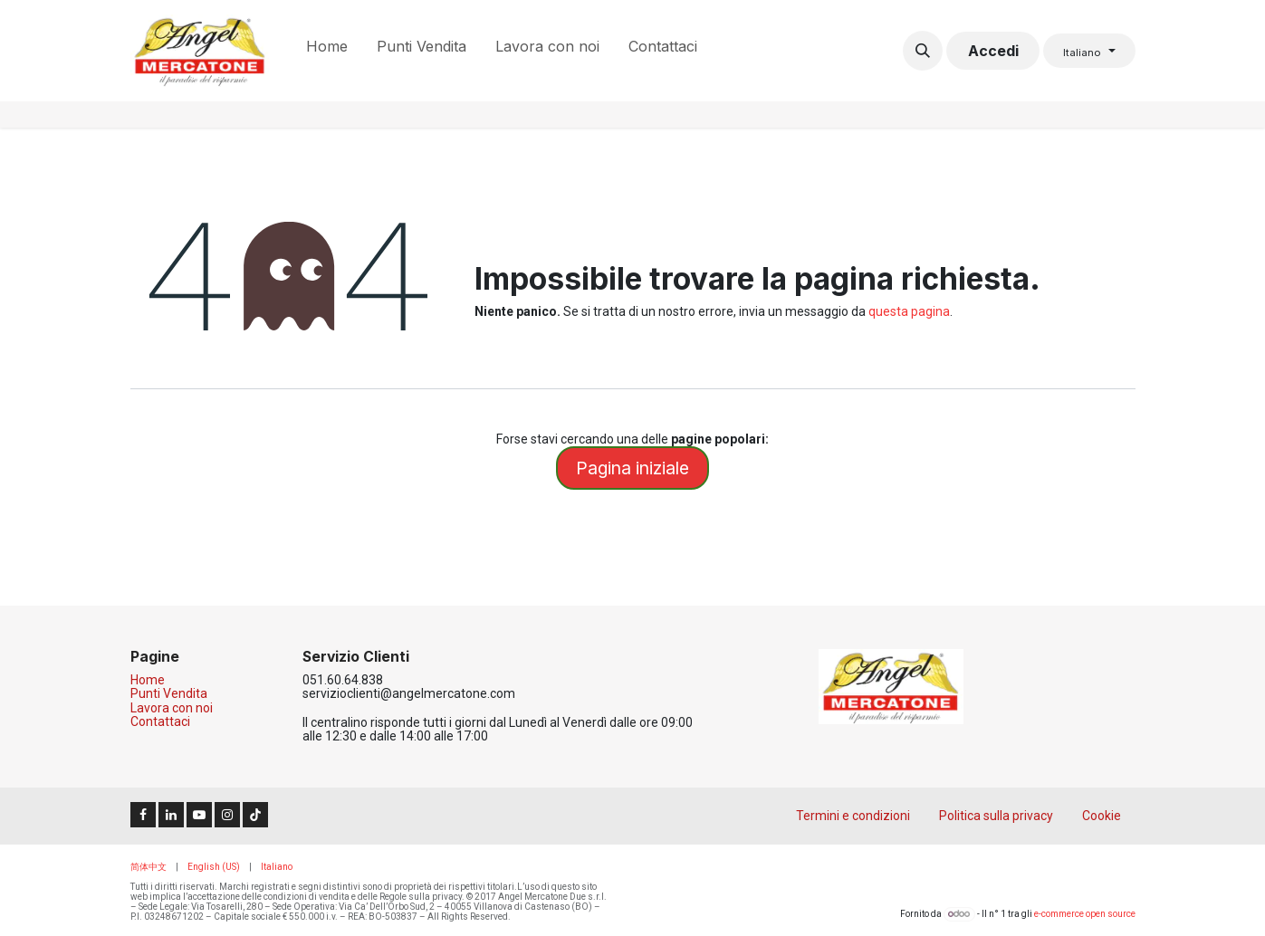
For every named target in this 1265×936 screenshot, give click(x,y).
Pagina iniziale (632, 468)
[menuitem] (327, 50)
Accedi (993, 51)
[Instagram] (227, 814)
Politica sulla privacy (996, 815)
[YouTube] (199, 814)
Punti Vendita (168, 693)
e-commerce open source (1085, 914)
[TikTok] (255, 814)
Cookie (1101, 815)
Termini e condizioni (853, 815)
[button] (923, 51)
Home (147, 680)
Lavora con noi (171, 708)
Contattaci (160, 721)
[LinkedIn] (171, 814)
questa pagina (909, 311)
